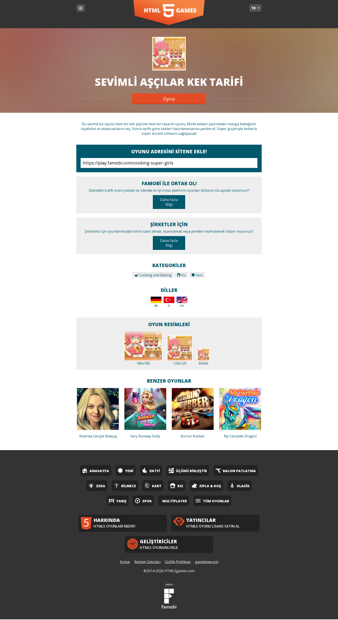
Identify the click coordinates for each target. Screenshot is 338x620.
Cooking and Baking (153, 275)
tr (169, 302)
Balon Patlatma (236, 470)
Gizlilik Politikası (178, 562)
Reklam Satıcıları (147, 562)
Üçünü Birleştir (188, 470)
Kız (181, 275)
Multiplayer (174, 501)
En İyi (151, 470)
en (182, 302)
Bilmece (125, 485)
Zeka (97, 485)
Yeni (197, 275)
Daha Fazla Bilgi (169, 202)
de (156, 302)
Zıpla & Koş (206, 485)
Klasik (240, 485)
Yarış (117, 500)
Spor (143, 500)
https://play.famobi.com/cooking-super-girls (169, 163)
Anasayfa (95, 470)
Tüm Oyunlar (212, 500)
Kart (153, 485)
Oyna (169, 99)
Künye (125, 562)
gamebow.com (206, 562)
